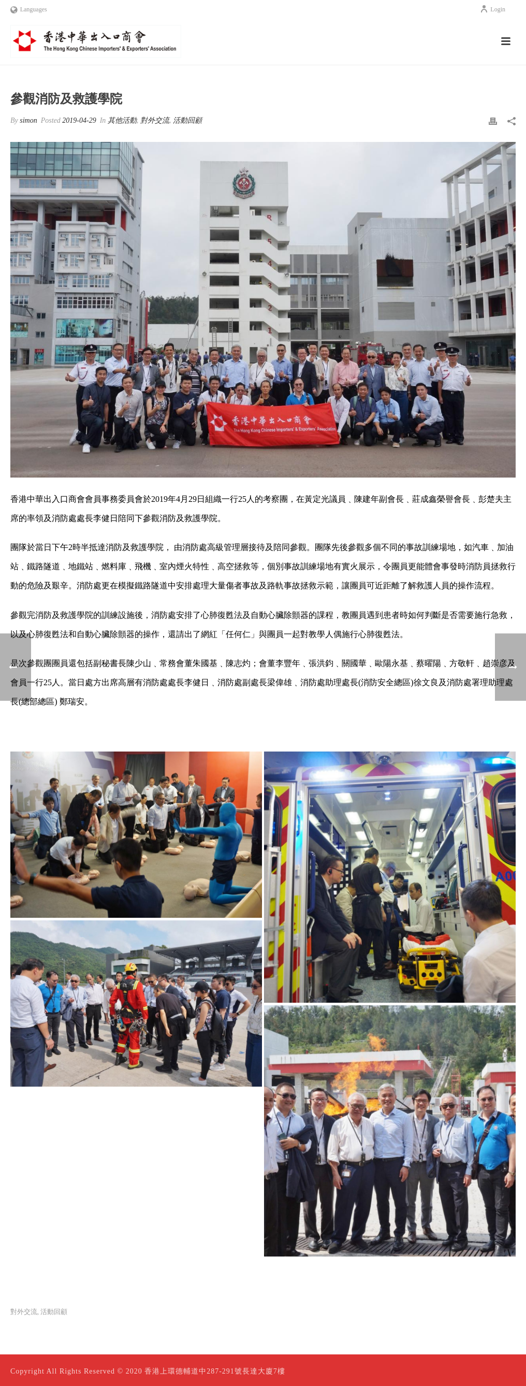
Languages (28, 9)
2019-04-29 (79, 120)
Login (492, 9)
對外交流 (154, 120)
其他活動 (122, 120)
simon (28, 120)
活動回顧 (187, 120)
